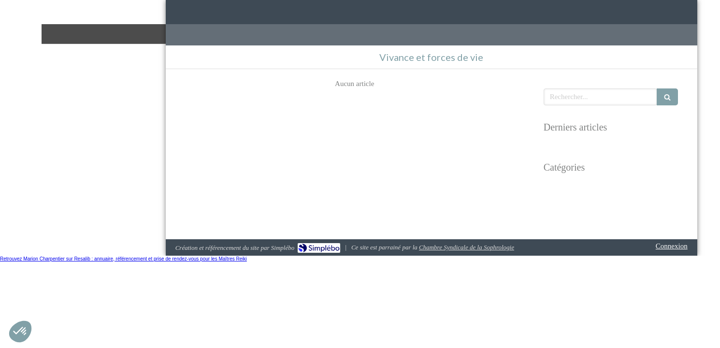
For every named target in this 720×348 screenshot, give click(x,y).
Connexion (672, 246)
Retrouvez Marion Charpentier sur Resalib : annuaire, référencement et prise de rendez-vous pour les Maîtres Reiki (123, 258)
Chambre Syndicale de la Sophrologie (466, 247)
